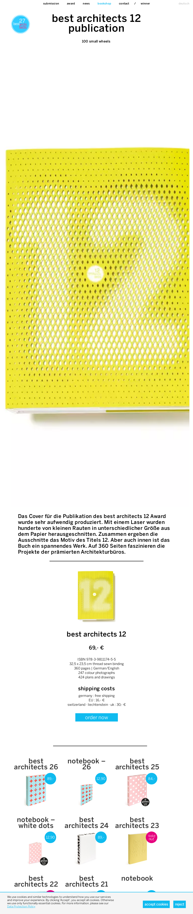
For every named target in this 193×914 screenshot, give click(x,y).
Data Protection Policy (21, 906)
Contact (124, 3)
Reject (179, 904)
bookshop (104, 3)
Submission (51, 3)
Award (71, 3)
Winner (145, 3)
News (86, 3)
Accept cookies (156, 904)
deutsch (184, 3)
